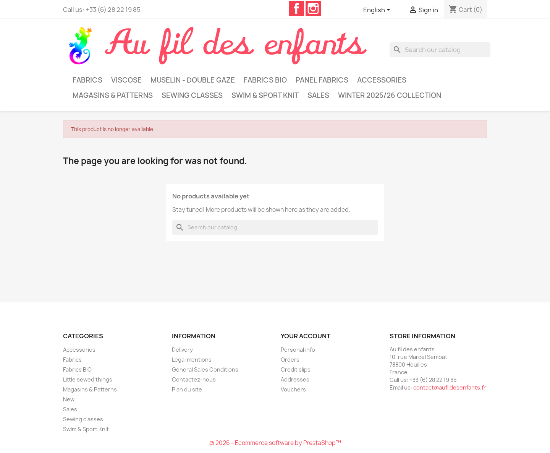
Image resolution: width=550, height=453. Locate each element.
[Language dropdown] (378, 10)
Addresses (295, 379)
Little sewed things (87, 379)
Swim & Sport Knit (265, 95)
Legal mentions (192, 359)
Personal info (298, 349)
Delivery (182, 349)
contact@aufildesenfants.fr (449, 387)
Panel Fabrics (322, 80)
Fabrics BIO (265, 80)
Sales (318, 95)
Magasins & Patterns (113, 95)
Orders (290, 359)
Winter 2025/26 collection (389, 95)
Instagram (313, 8)
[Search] (440, 49)
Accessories (381, 80)
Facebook (296, 8)
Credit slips (296, 369)
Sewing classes (192, 95)
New (68, 399)
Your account (305, 336)
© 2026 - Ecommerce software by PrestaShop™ (275, 443)
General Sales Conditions (205, 369)
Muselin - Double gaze (192, 80)
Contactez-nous (194, 379)
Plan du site (187, 389)
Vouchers (293, 389)
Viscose (126, 80)
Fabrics (87, 80)
